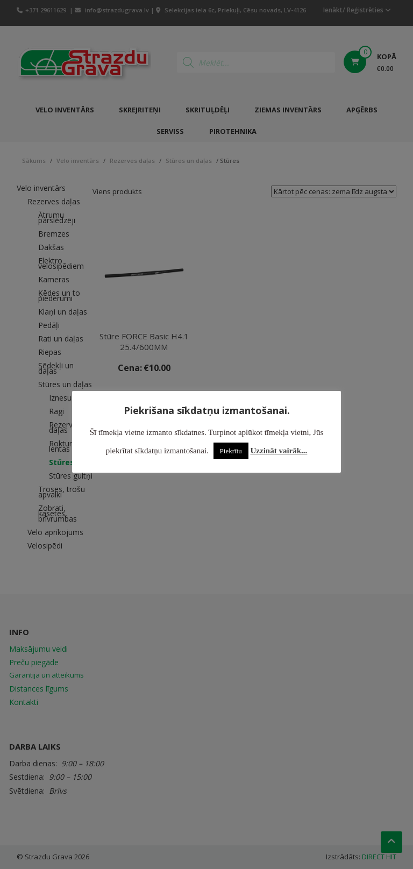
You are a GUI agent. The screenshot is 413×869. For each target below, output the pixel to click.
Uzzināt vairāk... (279, 450)
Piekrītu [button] (231, 451)
